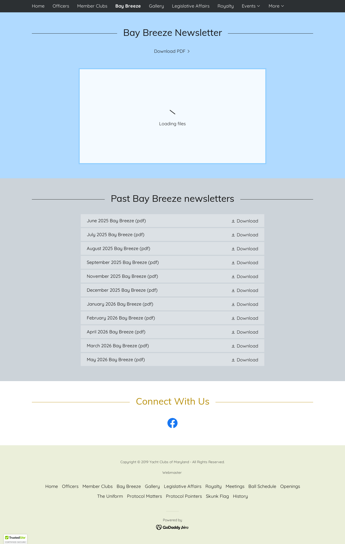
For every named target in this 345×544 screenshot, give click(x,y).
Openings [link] (290, 486)
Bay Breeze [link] (128, 6)
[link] (172, 51)
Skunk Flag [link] (217, 496)
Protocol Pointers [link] (184, 496)
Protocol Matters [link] (144, 496)
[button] (251, 6)
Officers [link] (61, 6)
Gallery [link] (156, 6)
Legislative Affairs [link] (190, 6)
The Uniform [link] (110, 496)
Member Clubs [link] (92, 6)
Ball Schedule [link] (262, 486)
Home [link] (38, 6)
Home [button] (51, 486)
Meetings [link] (235, 486)
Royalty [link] (226, 6)
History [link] (240, 496)
